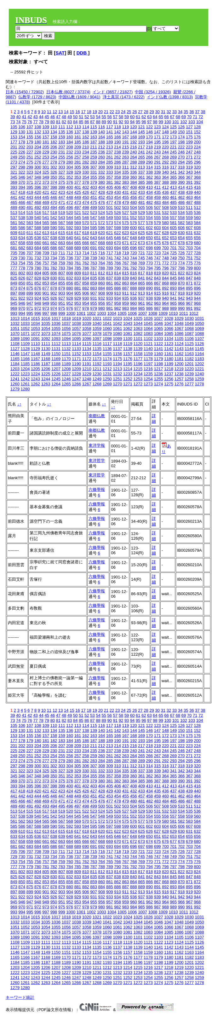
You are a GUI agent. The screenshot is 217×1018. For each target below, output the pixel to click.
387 (157, 182)
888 (133, 288)
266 (149, 157)
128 (197, 126)
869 (173, 283)
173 (173, 137)
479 (125, 202)
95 (138, 121)
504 (133, 207)
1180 (168, 358)
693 (109, 247)
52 (86, 116)
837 (109, 278)
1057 (76, 328)
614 (53, 232)
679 (189, 242)
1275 (168, 384)
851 (29, 283)
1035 (45, 323)
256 (69, 157)
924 (37, 298)
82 (64, 121)
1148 (35, 353)
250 (21, 157)
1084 (158, 333)
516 (37, 212)
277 (45, 162)
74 (18, 121)
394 (21, 187)
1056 (66, 328)
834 (85, 278)
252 (37, 157)
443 (29, 197)
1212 (107, 368)
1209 (76, 368)
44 (41, 116)
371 (29, 182)
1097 (96, 338)
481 (141, 202)
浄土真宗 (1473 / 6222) (124, 97)
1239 (189, 373)
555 (157, 217)
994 (21, 313)
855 (61, 283)
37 (197, 111)
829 (45, 278)
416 (197, 187)
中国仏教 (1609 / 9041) (79, 97)
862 (117, 283)
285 (109, 162)
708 (37, 252)
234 (85, 152)
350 (53, 177)
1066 (168, 328)
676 (165, 242)
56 (109, 116)
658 (21, 242)
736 (69, 258)
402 (85, 187)
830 (53, 278)
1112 (55, 343)
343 (189, 172)
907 (93, 293)
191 (125, 142)
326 (53, 172)
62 (143, 116)
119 (125, 126)
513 (13, 212)
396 (37, 187)
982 (117, 308)
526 (117, 212)
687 (61, 247)
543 (61, 217)
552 (133, 217)
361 (141, 177)
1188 (55, 363)
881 (77, 288)
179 (29, 142)
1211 (96, 368)
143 (125, 131)
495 (61, 207)
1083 (148, 333)
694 (117, 247)
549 (109, 217)
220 (165, 147)
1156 (117, 353)
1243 (35, 379)
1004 (111, 313)
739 (93, 258)
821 (173, 273)
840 (133, 278)
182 (53, 142)
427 (93, 192)
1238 (179, 373)
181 (45, 142)
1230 (96, 373)
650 (149, 237)
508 (165, 207)
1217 (158, 368)
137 (77, 131)
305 (77, 167)
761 (77, 263)
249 (13, 157)
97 (149, 121)
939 (157, 298)
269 (173, 157)
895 (189, 288)
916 (165, 293)
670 (117, 242)
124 (165, 126)
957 (109, 303)
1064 (148, 328)
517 (45, 212)
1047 (168, 323)
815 (125, 273)
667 (93, 242)
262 (117, 157)
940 (165, 298)
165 (109, 137)
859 (93, 283)
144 (133, 131)
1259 (199, 379)
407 (125, 187)
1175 (117, 358)
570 (85, 222)
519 (61, 212)
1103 (158, 338)
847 (189, 278)
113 (77, 126)
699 (157, 247)
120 (133, 126)
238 (117, 152)
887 (125, 288)
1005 (122, 313)
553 (141, 217)
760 (69, 263)
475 (93, 202)
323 (29, 172)
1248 (86, 379)
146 (149, 131)
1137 (117, 348)
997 (45, 313)
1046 (158, 323)
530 (149, 212)
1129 (35, 348)
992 (197, 308)
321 (13, 172)
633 (13, 237)
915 (157, 293)
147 (157, 131)
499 (93, 207)
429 (109, 192)
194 (149, 142)
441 (13, 197)
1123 (168, 343)
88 (98, 121)
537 (13, 217)
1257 (179, 379)
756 (37, 263)
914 (149, 293)
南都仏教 (97, 415)
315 (157, 167)
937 (141, 298)
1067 (179, 328)
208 (69, 147)
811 (93, 273)
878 (53, 288)
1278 (199, 384)
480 (133, 202)
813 (109, 273)
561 (13, 222)
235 (93, 152)
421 (45, 192)
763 (93, 263)
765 (109, 263)
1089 (15, 338)
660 (37, 242)
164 (101, 137)
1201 (189, 363)
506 (149, 207)
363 (157, 177)
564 (37, 222)
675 (157, 242)
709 (45, 252)
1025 (138, 318)
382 (117, 182)
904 (69, 293)
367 (189, 177)
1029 (179, 318)
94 (132, 121)
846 (181, 278)
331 (93, 172)
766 (117, 263)
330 (85, 172)
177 (13, 142)
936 (133, 298)
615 (61, 232)
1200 (179, 363)
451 (93, 197)
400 (69, 187)
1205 (35, 368)
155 (29, 137)
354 (85, 177)
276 (37, 162)
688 (69, 247)
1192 (96, 363)
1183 (199, 358)
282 (85, 162)
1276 (179, 384)
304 (69, 167)
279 (61, 162)
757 (45, 263)
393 (13, 187)
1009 (163, 313)
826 (21, 278)
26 (134, 111)
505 (141, 207)
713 (77, 252)
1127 (15, 348)
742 (117, 258)
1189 (66, 363)
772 (165, 263)
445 (45, 197)
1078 (96, 333)
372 (37, 182)
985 (141, 308)
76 (29, 121)
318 (181, 167)
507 (157, 207)
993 (13, 313)
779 (29, 268)
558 (181, 217)
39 (12, 116)
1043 (127, 323)
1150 (55, 353)
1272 (138, 384)
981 (109, 308)
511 (189, 207)
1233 (127, 373)
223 (189, 147)
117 (109, 126)
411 (157, 187)
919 (189, 293)
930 (85, 298)
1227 (66, 373)
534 (181, 212)
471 (61, 202)
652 (165, 237)
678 (181, 242)
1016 (45, 318)
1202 (199, 363)
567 (61, 222)
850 (21, 283)
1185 (25, 363)
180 (37, 142)
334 (117, 172)
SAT (60, 52)
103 (191, 121)
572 (101, 222)
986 (149, 308)
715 (93, 252)
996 (37, 313)
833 (77, 278)
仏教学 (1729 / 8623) (37, 97)
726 (181, 252)
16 (77, 111)
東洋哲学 (97, 460)
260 (101, 157)
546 (85, 217)
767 (125, 263)
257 (77, 157)
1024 (127, 318)
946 (21, 303)
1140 (148, 348)
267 (157, 157)
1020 (86, 318)
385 (141, 182)
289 (141, 162)
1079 (107, 333)
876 (37, 288)
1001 (81, 313)
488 (197, 202)
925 (45, 298)
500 (101, 207)
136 (69, 131)
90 (109, 121)
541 (45, 217)
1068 (189, 328)
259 (93, 157)
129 (13, 131)
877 (45, 288)
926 (53, 298)
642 (85, 237)
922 (21, 298)
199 (189, 142)
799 (189, 268)
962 (149, 303)
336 (133, 172)
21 (106, 111)
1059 (96, 328)
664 (69, 242)
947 (29, 303)
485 (173, 202)
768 (133, 263)
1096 (86, 338)
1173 (96, 358)
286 (117, 162)
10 (43, 111)
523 (93, 212)
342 (181, 172)
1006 (132, 313)
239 (125, 152)
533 (173, 212)
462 (181, 197)
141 (109, 131)
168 (133, 137)
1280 (25, 389)
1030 (189, 318)
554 (149, 217)
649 (141, 237)
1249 (96, 379)
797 (173, 268)
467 (29, 202)
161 (77, 137)
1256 (168, 379)
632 (197, 232)
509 (173, 207)
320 (197, 167)
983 (125, 308)
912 (133, 293)
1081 (127, 333)
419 (29, 192)
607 (189, 227)
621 (109, 232)
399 (61, 187)
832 (69, 278)
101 (175, 121)
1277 (189, 384)
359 (125, 177)
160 (69, 137)
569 (77, 222)
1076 (76, 333)
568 (69, 222)
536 (197, 212)
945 (13, 303)
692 (101, 247)
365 (173, 177)
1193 (107, 363)
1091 (35, 338)
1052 (25, 328)
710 (53, 252)
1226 (55, 373)
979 (93, 308)
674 (149, 242)
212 (101, 147)
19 (95, 111)
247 (189, 152)
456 (133, 197)
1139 (138, 348)
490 (21, 207)
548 (101, 217)
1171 (76, 358)
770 (149, 263)
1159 (148, 353)
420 (37, 192)
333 (109, 172)
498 (85, 207)
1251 (117, 379)
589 (45, 227)
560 (197, 217)
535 (189, 212)
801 (13, 273)
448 (69, 197)
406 (117, 187)
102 (183, 121)
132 (37, 131)
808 (69, 273)
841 (141, 278)
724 (165, 252)
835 (93, 278)
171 (157, 137)
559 (189, 217)
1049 (189, 323)
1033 (25, 323)
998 (53, 313)
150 (181, 131)
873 (13, 288)
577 (141, 222)
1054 (45, 328)
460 (165, 197)
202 (21, 147)
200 (197, 142)
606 (181, 227)
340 (165, 172)
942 (181, 298)
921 (13, 298)
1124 (179, 343)
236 (101, 152)
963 (157, 303)
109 (45, 126)
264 (133, 157)
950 (53, 303)
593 (77, 227)
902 (53, 293)
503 (125, 207)
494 (53, 207)
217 (141, 147)
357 (109, 177)
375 (61, 182)
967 (189, 303)
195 (157, 142)
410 (149, 187)
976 (69, 308)
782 (53, 268)
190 (117, 142)
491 (29, 207)
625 (141, 232)
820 (165, 273)
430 (117, 192)
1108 (15, 343)
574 (117, 222)
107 (29, 126)
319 (189, 167)
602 (149, 227)
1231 (107, 373)
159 (61, 137)
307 (93, 167)
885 (109, 288)
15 (72, 111)
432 (133, 192)
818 (149, 273)
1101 (138, 338)
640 (69, 237)
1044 (138, 323)
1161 (168, 353)
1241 (15, 379)
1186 (35, 363)
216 (133, 147)
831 (61, 278)
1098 (107, 338)
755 (29, 263)
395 (29, 187)
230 (53, 152)
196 (165, 142)
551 (125, 217)
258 (85, 157)
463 (189, 197)
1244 (45, 379)
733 (45, 258)
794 (149, 268)
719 (125, 252)
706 (21, 252)
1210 (86, 368)
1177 (138, 358)
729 (13, 258)
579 (157, 222)
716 (101, 252)
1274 (158, 384)
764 (101, 263)
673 (141, 242)
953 (77, 303)
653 (173, 237)
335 (125, 172)
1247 (76, 379)
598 (117, 227)
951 (61, 303)
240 (133, 152)
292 (165, 162)
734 (53, 258)
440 (197, 192)
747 (157, 258)
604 (165, 227)
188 (101, 142)
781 (45, 268)
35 (186, 111)
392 (197, 182)
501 (109, 207)
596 (101, 227)
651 (157, 237)
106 (21, 126)
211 (93, 147)
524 (101, 212)
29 (152, 111)
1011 (183, 313)
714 (85, 252)
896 (197, 288)
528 (133, 212)
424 (69, 192)
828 (37, 278)
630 (181, 232)
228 (37, 152)
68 (178, 116)
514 (21, 212)
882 (85, 288)
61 (138, 116)
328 (69, 172)
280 (69, 162)
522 (85, 212)
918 (181, 293)
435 (157, 192)
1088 (199, 333)
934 (117, 298)
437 (173, 192)
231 (61, 152)
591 (61, 227)
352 (69, 177)
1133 (76, 348)
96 (143, 121)
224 (197, 147)
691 (93, 247)
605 (173, 227)
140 (101, 131)
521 (77, 212)
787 (93, 268)
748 (165, 258)
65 (160, 116)
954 (85, 303)
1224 (35, 373)
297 (13, 167)
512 (197, 207)
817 (141, 273)
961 (141, 303)
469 (45, 202)
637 (45, 237)
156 (37, 137)
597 (109, 227)
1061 (117, 328)
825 (13, 278)
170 (149, 137)
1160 (158, 353)
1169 (55, 358)
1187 (45, 363)
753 (13, 263)
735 (61, 258)
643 (93, 237)
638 (53, 237)
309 (109, 167)
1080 (117, 333)
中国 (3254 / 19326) (153, 91)
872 (197, 283)
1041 (107, 323)
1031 (199, 318)
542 (53, 217)
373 (45, 182)
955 (93, 303)
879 (61, 288)
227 (29, 152)
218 (149, 147)
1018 (66, 318)
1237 (168, 373)
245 (173, 152)
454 (117, 197)
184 (69, 142)
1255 (158, 379)
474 (85, 202)
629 (173, 232)
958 (117, 303)
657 (13, 242)
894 (181, 288)
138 (85, 131)
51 (81, 116)
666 (85, 242)
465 (13, 202)
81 (58, 121)
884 (101, 288)
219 (157, 147)
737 (77, 258)
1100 (127, 338)
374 (53, 182)
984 (133, 308)
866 (149, 283)
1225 (45, 373)
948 (37, 303)
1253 (138, 379)
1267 (86, 384)
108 (37, 126)
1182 (189, 358)
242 (149, 152)
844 (165, 278)
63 (149, 116)
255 (61, 157)
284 (101, 162)
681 (13, 247)
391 (189, 182)
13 (60, 111)
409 (141, 187)
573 (109, 222)
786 (85, 268)
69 (183, 116)
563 (29, 222)
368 (197, 177)
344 (197, 172)
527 (125, 212)
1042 (117, 323)
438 (181, 192)
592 (69, 227)
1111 (45, 343)
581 (173, 222)
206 (53, 147)
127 (189, 126)
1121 (148, 343)
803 (29, 273)
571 (93, 222)
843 (157, 278)
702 (181, 247)
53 (92, 116)
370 (21, 182)
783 (61, 268)
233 (77, 152)
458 (149, 197)
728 (197, 252)
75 (24, 121)
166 (117, 137)
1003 (101, 313)
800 (197, 268)
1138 (127, 348)
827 (29, 278)
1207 (55, 368)
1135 (96, 348)
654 (181, 237)
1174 (107, 358)
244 (165, 152)
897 (13, 293)
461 (173, 197)
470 (53, 202)
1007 (142, 313)
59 (126, 116)
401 (77, 187)
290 (149, 162)
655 (189, 237)
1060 (107, 328)
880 (69, 288)
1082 (138, 333)
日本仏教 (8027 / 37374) (68, 91)
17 (83, 111)
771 (157, 263)
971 (29, 308)
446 (53, 197)
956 (101, 303)
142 (117, 131)
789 (109, 268)
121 (141, 126)
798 (181, 268)
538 (21, 217)
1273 (148, 384)
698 (149, 247)
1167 (35, 358)
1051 (15, 328)
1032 (15, 323)
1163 (189, 353)
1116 (96, 343)
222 (181, 147)
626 (149, 232)
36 (191, 111)
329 (77, 172)
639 (61, 237)
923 (29, 298)
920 (197, 293)
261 (109, 157)
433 (141, 192)
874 (21, 288)
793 (141, 268)
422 (53, 192)
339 (157, 172)
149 (173, 131)
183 (61, 142)
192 (133, 142)
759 (61, 263)
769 (141, 263)
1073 (45, 333)
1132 (66, 348)
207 (61, 147)
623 (125, 232)
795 (157, 268)
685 (45, 247)
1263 (45, 384)
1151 (66, 353)
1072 (35, 333)
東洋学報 (97, 445)
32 (169, 111)
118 (117, 126)
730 (21, 258)
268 (165, 157)
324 (37, 172)
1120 (138, 343)
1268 (96, 384)
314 (149, 167)
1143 (179, 348)
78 (41, 121)
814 (117, 273)
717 (109, 252)
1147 (25, 353)
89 (104, 121)
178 (21, 142)
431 (125, 192)
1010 (173, 313)
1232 (117, 373)
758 (53, 263)
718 (117, 252)
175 (189, 137)
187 (93, 142)
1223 (25, 373)
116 (101, 126)
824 (197, 273)
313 (141, 167)
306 (85, 167)
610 (21, 232)
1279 (15, 389)
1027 (158, 318)
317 (173, 167)
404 (101, 187)
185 (77, 142)
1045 (148, 323)
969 (13, 308)
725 (173, 252)
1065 (158, 328)
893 (173, 288)
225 (13, 152)
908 (101, 293)
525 (109, 212)
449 (77, 197)
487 (189, 202)
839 (125, 278)
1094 (66, 338)
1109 (25, 343)
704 (197, 247)
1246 (66, 379)
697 (141, 247)
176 (197, 137)
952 (69, 303)
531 (157, 212)
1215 (138, 368)
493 (45, 207)
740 (101, 258)
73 (12, 121)
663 (61, 242)
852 (37, 283)
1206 (45, 368)
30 (157, 111)
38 (203, 111)
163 (93, 137)
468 (37, 202)
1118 (117, 343)
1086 (179, 333)
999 (61, 313)
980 (101, 308)
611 (29, 232)
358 (117, 177)
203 (29, 147)
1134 (86, 348)
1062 (127, 328)
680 (197, 242)
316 (165, 167)
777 (13, 268)
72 (200, 116)
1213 (117, 368)
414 (181, 187)
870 (181, 283)
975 (61, 308)
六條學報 (97, 489)
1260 (15, 384)
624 (133, 232)
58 (121, 116)
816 (133, 273)
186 (85, 142)
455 (125, 197)
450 (85, 197)
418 (21, 192)
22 (112, 111)
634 (21, 237)
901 (45, 293)
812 (101, 273)
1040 (96, 323)
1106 (189, 338)
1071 (25, 333)
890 (149, 288)
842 (149, 278)
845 (173, 278)
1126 (199, 343)
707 (29, 252)
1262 (35, 384)
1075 (66, 333)
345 (13, 177)
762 (85, 263)
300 (37, 167)
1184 (15, 363)
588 (37, 227)
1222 (15, 373)
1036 (55, 323)
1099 (117, 338)
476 (101, 202)
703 (189, 247)
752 (197, 258)
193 (141, 142)
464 (197, 197)
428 (101, 192)
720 (133, 252)
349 (45, 177)
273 (13, 162)
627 (157, 232)
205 (45, 147)
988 (165, 308)
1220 (189, 368)
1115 (86, 343)
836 (101, 278)
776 (197, 263)
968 (197, 303)
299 (29, 167)
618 (85, 232)
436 (165, 192)
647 (125, 237)
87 (92, 121)
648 (133, 237)
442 (21, 197)
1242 (25, 379)
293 (173, 162)
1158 (138, 353)
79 (47, 121)
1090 (25, 338)
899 (29, 293)
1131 (55, 348)
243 (157, 152)
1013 (15, 318)
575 (125, 222)
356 (101, 177)
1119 (127, 343)
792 (133, 268)
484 (165, 202)
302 (53, 167)
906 (85, 293)
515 (29, 212)
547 (93, 217)
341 (173, 172)
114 (85, 126)
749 (173, 258)
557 (173, 217)
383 (125, 182)
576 (133, 222)
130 (21, 131)
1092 (45, 338)
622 (117, 232)
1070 (15, 333)
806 (53, 273)
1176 (127, 358)
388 (165, 182)
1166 (25, 358)
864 (133, 283)
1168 (45, 358)
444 (37, 197)
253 (45, 157)
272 (197, 157)
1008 (152, 313)
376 (69, 182)
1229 (86, 373)
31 (163, 111)
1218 (168, 368)
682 (21, 247)
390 (181, 182)
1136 (107, 348)
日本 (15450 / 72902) (25, 91)
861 (109, 283)
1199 (168, 363)
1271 (127, 384)
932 (101, 298)
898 (21, 293)
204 (37, 147)
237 (109, 152)
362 (149, 177)
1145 (199, 348)
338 (149, 172)
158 (53, 137)
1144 (189, 348)
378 (85, 182)
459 (157, 197)
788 (101, 268)
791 (125, 268)
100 (167, 121)
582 (181, 222)
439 (189, 192)
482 (149, 202)
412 (165, 187)
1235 (148, 373)
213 (109, 147)
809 (77, 273)
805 (45, 273)
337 (141, 172)
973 (45, 308)
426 (85, 192)
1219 (179, 368)
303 (61, 167)
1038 (76, 323)
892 (165, 288)
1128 (25, 348)
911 (125, 293)
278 (53, 162)
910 (117, 293)
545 (77, 217)
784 (69, 268)
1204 (25, 368)
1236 (158, 373)
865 (141, 283)
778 (21, 268)
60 (132, 116)
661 (45, 242)
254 (53, 157)
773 (173, 263)
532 (165, 212)
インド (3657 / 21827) (113, 91)
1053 (35, 328)
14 (66, 111)
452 (101, 197)
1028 (168, 318)
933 (109, 298)
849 (13, 283)
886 (117, 288)
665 (77, 242)
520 (69, 212)
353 (77, 177)
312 (133, 167)
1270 (117, 384)
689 (77, 247)
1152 (76, 353)
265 (141, 157)
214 (117, 147)
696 (133, 247)
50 (75, 116)
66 (166, 116)
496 (69, 207)
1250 (107, 379)
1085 (168, 333)
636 (37, 237)
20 (100, 111)
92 (121, 121)
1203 (15, 368)
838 (117, 278)
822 (181, 273)
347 (29, 177)
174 (181, 137)
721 (141, 252)
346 (21, 177)
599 (125, 227)
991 (189, 308)
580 (165, 222)
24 (123, 111)
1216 (148, 368)
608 (197, 227)
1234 (138, 373)
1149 (45, 353)
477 (109, 202)
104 (199, 121)
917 (173, 293)
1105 (179, 338)
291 (157, 162)
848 (197, 278)
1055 (55, 328)
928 (69, 298)
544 (69, 217)
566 (53, 222)
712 (69, 252)
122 (149, 126)
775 (189, 263)
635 (29, 237)
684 (37, 247)
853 (45, 283)
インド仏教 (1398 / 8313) (170, 97)
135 (61, 131)
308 (101, 167)
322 (21, 172)
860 (101, 283)
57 (115, 116)
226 (21, 152)
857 (77, 283)
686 (53, 247)
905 (77, 293)
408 (133, 187)
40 (18, 116)
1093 (55, 338)
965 (173, 303)
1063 (138, 328)
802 (21, 273)
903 (61, 293)
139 (93, 131)
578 (149, 222)
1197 (148, 363)
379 (93, 182)
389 (173, 182)
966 (181, 303)
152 (197, 131)
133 (45, 131)
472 (69, 202)
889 (141, 288)
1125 (189, 343)
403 (93, 187)
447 (61, 197)
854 (53, 283)
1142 (168, 348)
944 (197, 298)
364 (165, 177)
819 (157, 273)
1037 (66, 323)
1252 (127, 379)
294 (181, 162)
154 (21, 137)
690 (85, 247)
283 (93, 162)
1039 (86, 323)
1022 (107, 318)
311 (125, 167)
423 (61, 192)
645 (109, 237)
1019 (76, 318)
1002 (91, 313)
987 (157, 308)
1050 (199, 323)
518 (53, 212)
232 (69, 152)
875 (29, 288)
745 (141, 258)
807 (61, 273)
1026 (148, 318)
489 (13, 207)
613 (45, 232)
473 (77, 202)
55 (104, 116)
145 (141, 131)
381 (109, 182)
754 (21, 263)
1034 (35, 323)
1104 (168, 338)
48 (64, 116)
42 (29, 116)
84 (75, 121)
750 (181, 258)
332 (101, 172)
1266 (76, 384)
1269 (107, 384)
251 (29, 157)
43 (35, 116)
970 (21, 308)
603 (157, 227)
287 (125, 162)
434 (149, 192)
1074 (55, 333)
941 (173, 298)
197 (173, 142)
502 (117, 207)
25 (129, 111)
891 (157, 288)
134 (53, 131)
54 (98, 116)
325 (45, 172)
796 (165, 268)
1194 (117, 363)
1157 (127, 353)
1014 (25, 318)
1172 (86, 358)
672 (133, 242)
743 (125, 258)
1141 (158, 348)
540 (37, 217)
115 (93, 126)
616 (69, 232)
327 (61, 172)
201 (13, 147)
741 (109, 258)
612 (37, 232)
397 (45, 187)
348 (37, 177)
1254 (148, 379)
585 (13, 227)
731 (29, 258)
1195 (127, 363)
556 (165, 217)
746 (149, 258)
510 (181, 207)
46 (52, 116)
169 (141, 137)
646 (117, 237)
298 (21, 167)
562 (21, 222)
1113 (66, 343)
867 (157, 283)
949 (45, 303)
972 (37, 308)
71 (195, 116)
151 (189, 131)
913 (141, 293)
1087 (189, 333)
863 (125, 283)
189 (109, 142)
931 (93, 298)
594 (85, 227)
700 (165, 247)
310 (117, 167)
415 (189, 187)
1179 (158, 358)
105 (13, 126)
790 (117, 268)
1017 (55, 318)
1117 (107, 343)
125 (173, 126)
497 (77, 207)
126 (181, 126)
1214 (127, 368)
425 (77, 192)
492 (37, 207)
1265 (66, 384)
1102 (148, 338)
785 (77, 268)
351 (61, 177)
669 (109, 242)
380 (101, 182)
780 (37, 268)
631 (189, 232)
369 (13, 182)
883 (93, 288)
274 (21, 162)
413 (173, 187)
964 (165, 303)
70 (189, 116)
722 (149, 252)
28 (146, 111)
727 (189, 252)
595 (93, 227)
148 (165, 131)
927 (61, 298)
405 (109, 187)
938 (149, 298)
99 (160, 121)
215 (125, 147)
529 (141, 212)
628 (165, 232)
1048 (179, 323)
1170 (66, 358)
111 (61, 126)
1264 (55, 384)
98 (155, 121)
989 (173, 308)
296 (197, 162)
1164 (199, 353)
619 (93, 232)
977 (77, 308)
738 (85, 258)
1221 (199, 368)
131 (29, 131)
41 (24, 116)
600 (133, 227)
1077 (86, 333)
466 (21, 202)
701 (173, 247)
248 (197, 152)
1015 (35, 318)
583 (189, 222)
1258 (189, 379)
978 (85, 308)
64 (155, 116)
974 (53, 308)
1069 (199, 328)
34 (180, 111)
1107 (199, 338)
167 (125, 137)
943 (189, 298)
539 (29, 217)
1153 (86, 353)
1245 (55, 379)
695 (125, 247)
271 (189, 157)
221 (173, 147)
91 (115, 121)
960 (133, 303)
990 (181, 308)
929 (77, 298)
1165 (15, 358)
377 (77, 182)
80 (52, 121)
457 (141, 197)
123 (157, 126)
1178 (148, 358)
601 (141, 227)
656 (197, 237)
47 (58, 116)
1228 (76, 373)
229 (45, 152)
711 (61, 252)
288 (133, 162)
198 (181, 142)
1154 (96, 353)
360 (133, 177)
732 (37, 258)
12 (55, 111)
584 (197, 222)
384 (133, 182)
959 (125, 303)
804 (37, 273)
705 (13, 252)
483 (157, 202)
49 (69, 116)
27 (140, 111)
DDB (82, 52)
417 (13, 192)
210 (85, 147)
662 (53, 242)
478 (117, 202)
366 (181, 177)
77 (35, 121)
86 (86, 121)
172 (165, 137)
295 (189, 162)
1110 (35, 343)
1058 (86, 328)
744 (133, 258)
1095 (76, 338)
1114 (76, 343)
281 (77, 162)
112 (69, 126)
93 (126, 121)
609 (13, 232)
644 (101, 237)
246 (181, 152)
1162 (179, 353)
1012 (193, 313)
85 (81, 121)
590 (53, 227)
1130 (45, 348)
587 (29, 227)
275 (29, 162)
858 (85, 283)
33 (174, 111)
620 (101, 232)
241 (141, 152)
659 (29, 242)
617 (77, 232)
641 (77, 237)
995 (29, 313)
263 (125, 157)
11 (49, 111)
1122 (158, 343)
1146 (15, 353)
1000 (70, 313)
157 (45, 137)
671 (125, 242)
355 (93, 177)
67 (172, 116)
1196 (138, 363)
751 (189, 258)
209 (77, 147)
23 (117, 111)
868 (165, 283)
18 (89, 111)
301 (45, 167)
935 (125, 298)
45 (47, 116)
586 (21, 227)
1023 (117, 318)
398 (53, 187)
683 (29, 247)
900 (37, 293)
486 (181, 202)
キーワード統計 (20, 997)
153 (13, 137)
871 (189, 283)
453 (109, 197)
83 (69, 121)
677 (173, 242)
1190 (76, 363)
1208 (66, 368)
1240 (199, 373)
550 (117, 217)
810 (85, 273)
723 (157, 252)
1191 (86, 363)
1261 (25, 384)
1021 (96, 318)
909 (109, 293)
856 (69, 283)
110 (53, 126)
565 (45, 222)
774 (181, 263)
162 (85, 137)
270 (181, 157)
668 (101, 242)
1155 (107, 353)
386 (149, 182)
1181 (179, 358)
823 (189, 273)
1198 (158, 363)
